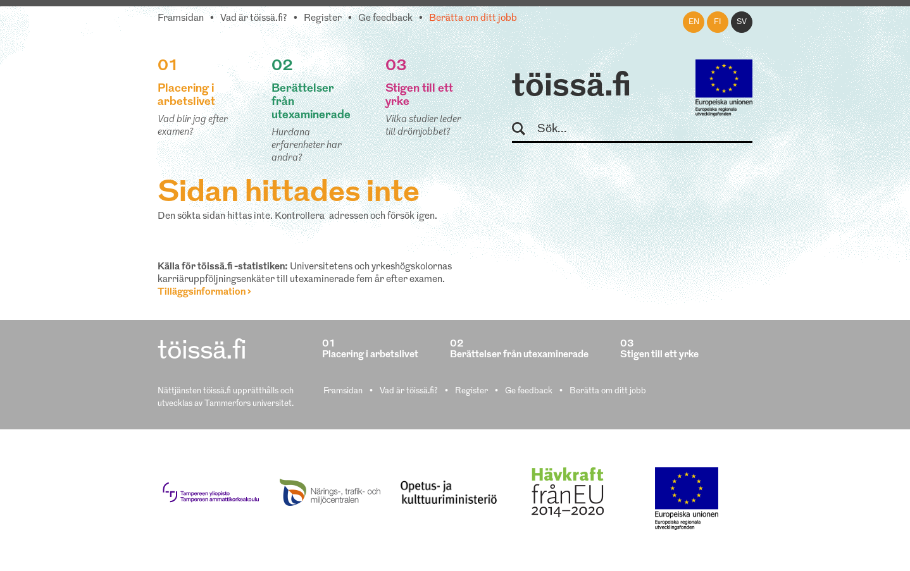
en (694, 22)
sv (742, 22)
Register (323, 18)
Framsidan (181, 18)
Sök (524, 129)
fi (717, 22)
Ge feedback (385, 18)
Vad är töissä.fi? (253, 18)
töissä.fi (571, 87)
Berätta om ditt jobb (473, 18)
